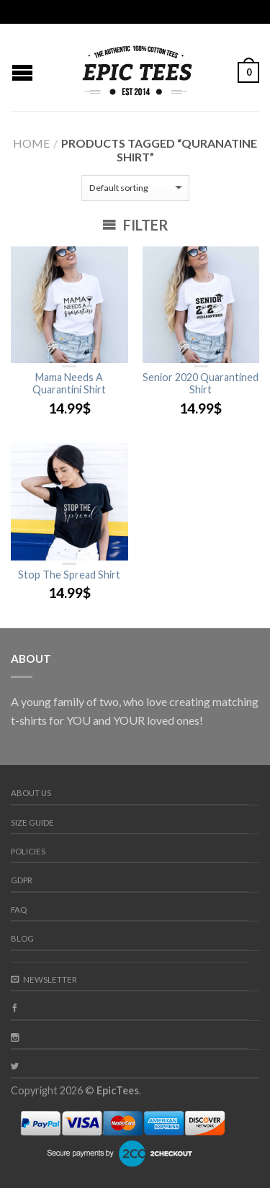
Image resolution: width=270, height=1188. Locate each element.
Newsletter (44, 979)
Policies (28, 851)
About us (31, 793)
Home (31, 143)
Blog (22, 938)
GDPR (21, 880)
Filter (135, 224)
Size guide (32, 822)
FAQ (19, 909)
